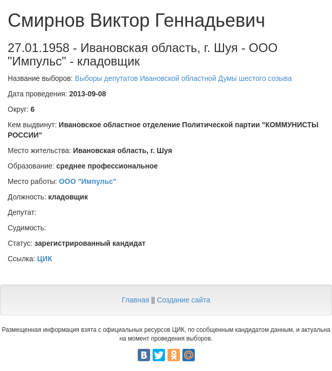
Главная (135, 300)
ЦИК (44, 259)
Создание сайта (183, 300)
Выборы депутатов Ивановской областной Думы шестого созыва (183, 78)
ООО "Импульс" (88, 181)
